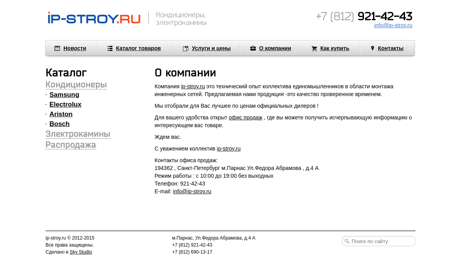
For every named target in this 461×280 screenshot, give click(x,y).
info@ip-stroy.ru (192, 191)
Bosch (59, 124)
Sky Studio (81, 252)
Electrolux (65, 104)
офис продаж (245, 117)
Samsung (64, 94)
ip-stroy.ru (193, 86)
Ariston (61, 114)
